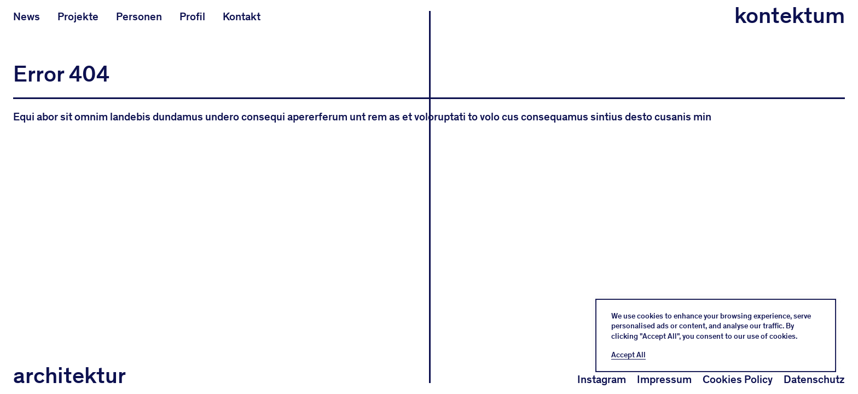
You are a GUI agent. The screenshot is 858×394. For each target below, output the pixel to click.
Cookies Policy (738, 379)
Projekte (77, 16)
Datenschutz (814, 379)
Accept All (628, 355)
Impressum (664, 379)
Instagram (601, 379)
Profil (192, 16)
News (26, 16)
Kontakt (241, 16)
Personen (139, 16)
